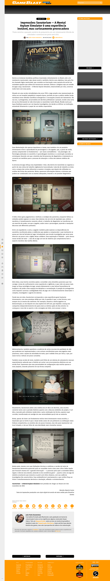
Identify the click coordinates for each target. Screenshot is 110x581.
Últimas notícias (84, 18)
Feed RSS (40, 573)
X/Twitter (27, 506)
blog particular (40, 521)
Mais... (27, 575)
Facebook (14, 506)
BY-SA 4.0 (57, 531)
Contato (50, 569)
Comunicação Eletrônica (46, 523)
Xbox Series (29, 567)
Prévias (18, 569)
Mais (72, 506)
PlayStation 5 (29, 565)
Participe (50, 567)
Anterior (27, 556)
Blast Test (41, 18)
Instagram (21, 506)
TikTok (40, 506)
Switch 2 (28, 569)
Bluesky (59, 506)
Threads (53, 506)
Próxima (59, 556)
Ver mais (89, 68)
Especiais (18, 565)
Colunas (18, 573)
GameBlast (35, 529)
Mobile (27, 573)
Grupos (65, 506)
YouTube (34, 506)
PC (48, 18)
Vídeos (18, 571)
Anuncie (50, 571)
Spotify (46, 506)
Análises (18, 567)
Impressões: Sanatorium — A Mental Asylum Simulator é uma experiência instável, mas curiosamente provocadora (43, 25)
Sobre (49, 565)
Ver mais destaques (89, 139)
